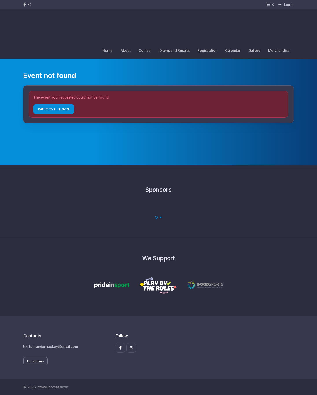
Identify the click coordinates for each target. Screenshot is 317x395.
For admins (35, 361)
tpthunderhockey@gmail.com (50, 346)
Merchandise (279, 50)
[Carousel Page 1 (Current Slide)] (156, 217)
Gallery (254, 50)
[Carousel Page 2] (160, 217)
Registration (207, 50)
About (125, 50)
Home (107, 50)
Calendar (232, 50)
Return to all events (54, 109)
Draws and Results (174, 50)
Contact (144, 50)
